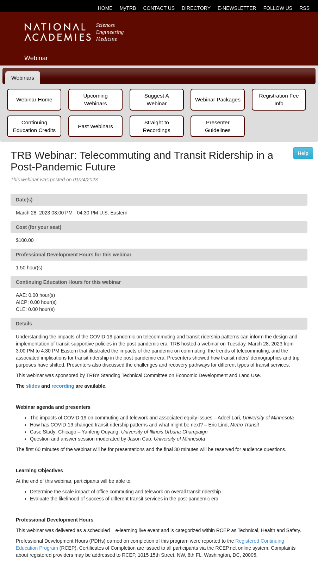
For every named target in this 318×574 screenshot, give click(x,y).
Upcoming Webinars (95, 99)
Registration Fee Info (279, 99)
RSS (304, 8)
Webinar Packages (218, 99)
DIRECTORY (196, 8)
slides (33, 386)
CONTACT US (159, 8)
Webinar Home (34, 99)
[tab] (22, 78)
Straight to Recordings (156, 126)
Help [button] (303, 153)
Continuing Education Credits (34, 126)
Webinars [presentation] (22, 78)
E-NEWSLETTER (237, 8)
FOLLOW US (277, 8)
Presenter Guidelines (218, 126)
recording (62, 386)
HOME (105, 8)
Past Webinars (95, 126)
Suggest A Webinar (156, 99)
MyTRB (128, 8)
